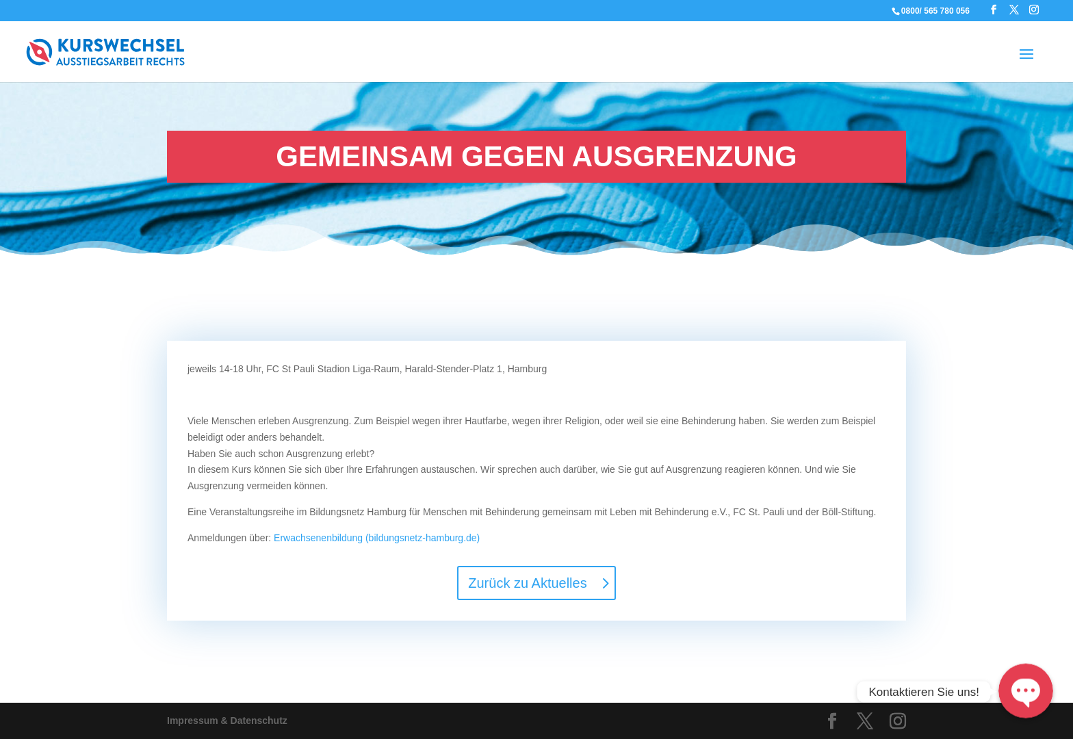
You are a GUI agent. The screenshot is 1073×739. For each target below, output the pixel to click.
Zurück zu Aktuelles (527, 583)
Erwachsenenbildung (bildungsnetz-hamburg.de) (377, 537)
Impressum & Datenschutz (227, 720)
